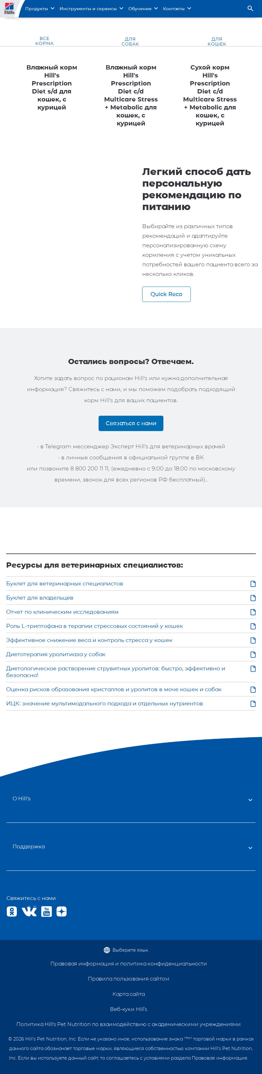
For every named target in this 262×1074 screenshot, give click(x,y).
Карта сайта (128, 994)
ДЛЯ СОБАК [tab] (130, 41)
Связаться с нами (131, 423)
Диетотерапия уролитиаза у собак (55, 654)
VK (27, 911)
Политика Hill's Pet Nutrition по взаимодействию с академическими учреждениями (128, 1024)
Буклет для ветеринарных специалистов (64, 583)
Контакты (174, 8)
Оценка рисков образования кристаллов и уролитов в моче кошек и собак (113, 689)
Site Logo (10, 9)
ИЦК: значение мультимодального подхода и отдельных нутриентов (104, 703)
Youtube (46, 911)
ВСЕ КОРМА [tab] (44, 41)
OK (11, 911)
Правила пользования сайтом (128, 979)
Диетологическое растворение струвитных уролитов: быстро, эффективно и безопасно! (115, 672)
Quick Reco (166, 294)
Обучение (140, 8)
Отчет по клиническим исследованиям (62, 611)
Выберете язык (130, 950)
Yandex (61, 911)
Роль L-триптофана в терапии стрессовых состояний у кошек (94, 626)
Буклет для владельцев (39, 597)
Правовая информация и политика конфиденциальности (128, 964)
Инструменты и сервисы (88, 8)
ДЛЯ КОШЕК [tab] (217, 41)
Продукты (36, 8)
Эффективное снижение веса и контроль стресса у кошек (89, 640)
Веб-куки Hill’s (128, 1009)
